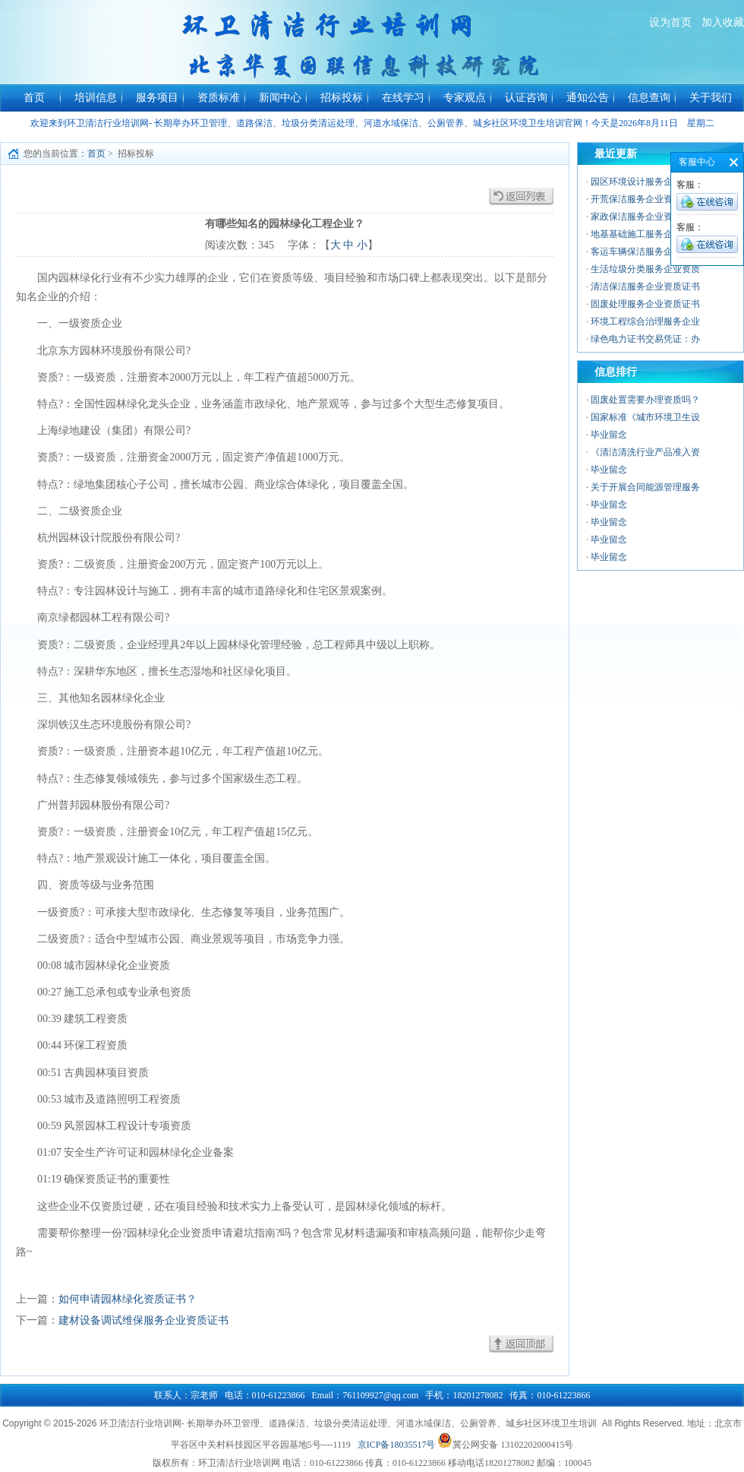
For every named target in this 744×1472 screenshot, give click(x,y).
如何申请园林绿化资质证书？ (127, 1299)
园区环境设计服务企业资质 (645, 181)
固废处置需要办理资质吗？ (645, 399)
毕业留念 (609, 434)
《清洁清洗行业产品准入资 (645, 452)
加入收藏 (722, 22)
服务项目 (157, 97)
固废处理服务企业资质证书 (645, 304)
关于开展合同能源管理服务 (645, 487)
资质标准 (218, 97)
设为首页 (670, 22)
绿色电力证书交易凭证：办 (645, 339)
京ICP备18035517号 (397, 1444)
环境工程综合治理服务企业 (645, 321)
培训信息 (95, 97)
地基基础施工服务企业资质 (645, 234)
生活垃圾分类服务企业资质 (645, 269)
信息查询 (649, 97)
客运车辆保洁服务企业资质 (645, 251)
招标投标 (341, 97)
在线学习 (403, 97)
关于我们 (710, 97)
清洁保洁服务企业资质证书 (645, 286)
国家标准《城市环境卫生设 (645, 417)
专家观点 (464, 97)
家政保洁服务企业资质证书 (645, 216)
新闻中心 (280, 97)
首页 (34, 97)
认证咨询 (526, 97)
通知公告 (587, 97)
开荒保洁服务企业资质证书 (645, 199)
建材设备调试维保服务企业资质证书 (143, 1320)
